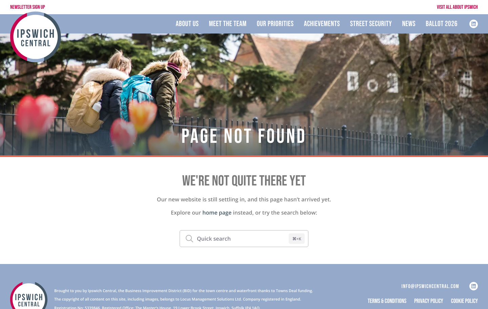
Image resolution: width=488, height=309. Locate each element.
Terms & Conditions (387, 301)
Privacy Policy (428, 301)
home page (216, 212)
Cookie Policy (464, 301)
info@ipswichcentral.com (430, 286)
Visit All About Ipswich (457, 7)
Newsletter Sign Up (27, 7)
